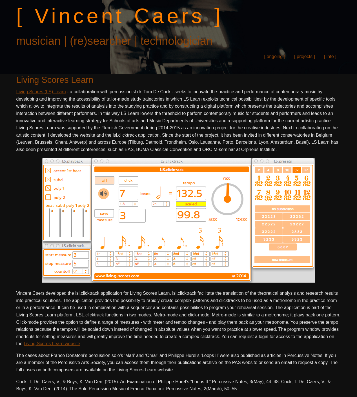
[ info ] (330, 56)
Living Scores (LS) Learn (41, 91)
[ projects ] (304, 56)
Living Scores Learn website (52, 343)
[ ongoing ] (274, 56)
